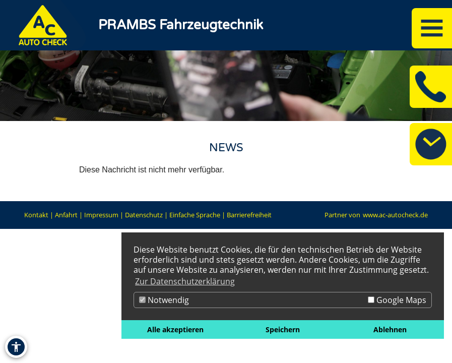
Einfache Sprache (194, 214)
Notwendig (164, 300)
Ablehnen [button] (390, 329)
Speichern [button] (283, 329)
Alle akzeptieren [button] (175, 329)
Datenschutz (144, 214)
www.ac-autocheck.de (395, 214)
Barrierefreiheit (249, 214)
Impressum (101, 214)
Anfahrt (66, 214)
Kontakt (36, 214)
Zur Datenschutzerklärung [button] (185, 281)
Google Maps (397, 300)
